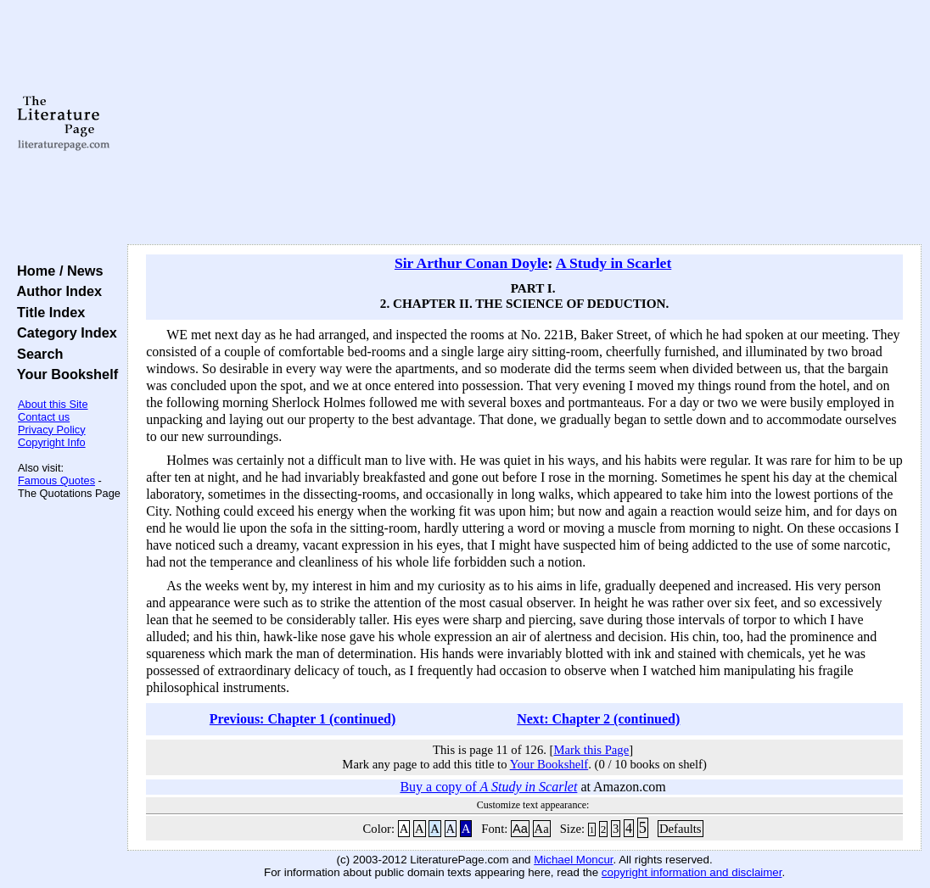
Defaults (680, 828)
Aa (520, 828)
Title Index (47, 312)
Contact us (44, 416)
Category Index (63, 332)
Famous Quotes (56, 480)
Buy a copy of (488, 786)
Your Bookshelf (63, 374)
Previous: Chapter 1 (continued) (302, 719)
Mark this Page (591, 750)
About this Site (53, 404)
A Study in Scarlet (613, 262)
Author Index (55, 291)
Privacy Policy (52, 429)
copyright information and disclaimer (692, 872)
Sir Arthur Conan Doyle (471, 262)
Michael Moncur (573, 859)
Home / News (56, 270)
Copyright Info (52, 442)
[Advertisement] (524, 123)
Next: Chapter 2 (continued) (598, 719)
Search (36, 353)
